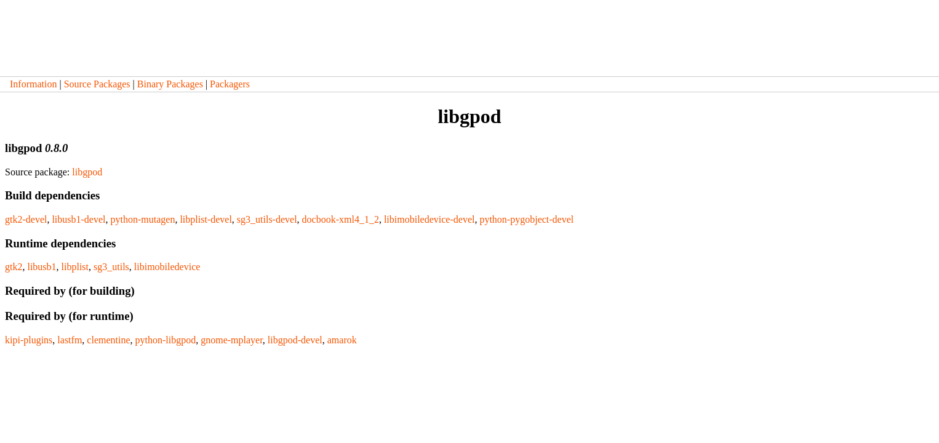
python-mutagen (143, 219)
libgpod (87, 172)
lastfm (69, 340)
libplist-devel (205, 219)
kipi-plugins (28, 340)
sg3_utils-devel (267, 219)
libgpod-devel (295, 340)
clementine (108, 340)
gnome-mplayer (232, 340)
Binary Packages (170, 84)
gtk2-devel (26, 219)
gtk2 (13, 266)
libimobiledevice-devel (429, 219)
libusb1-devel (78, 219)
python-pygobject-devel (526, 219)
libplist (75, 266)
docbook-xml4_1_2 (340, 219)
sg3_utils (111, 266)
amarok (342, 340)
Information (33, 84)
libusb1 (41, 266)
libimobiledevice (167, 266)
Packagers (230, 84)
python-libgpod (165, 340)
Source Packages (97, 84)
